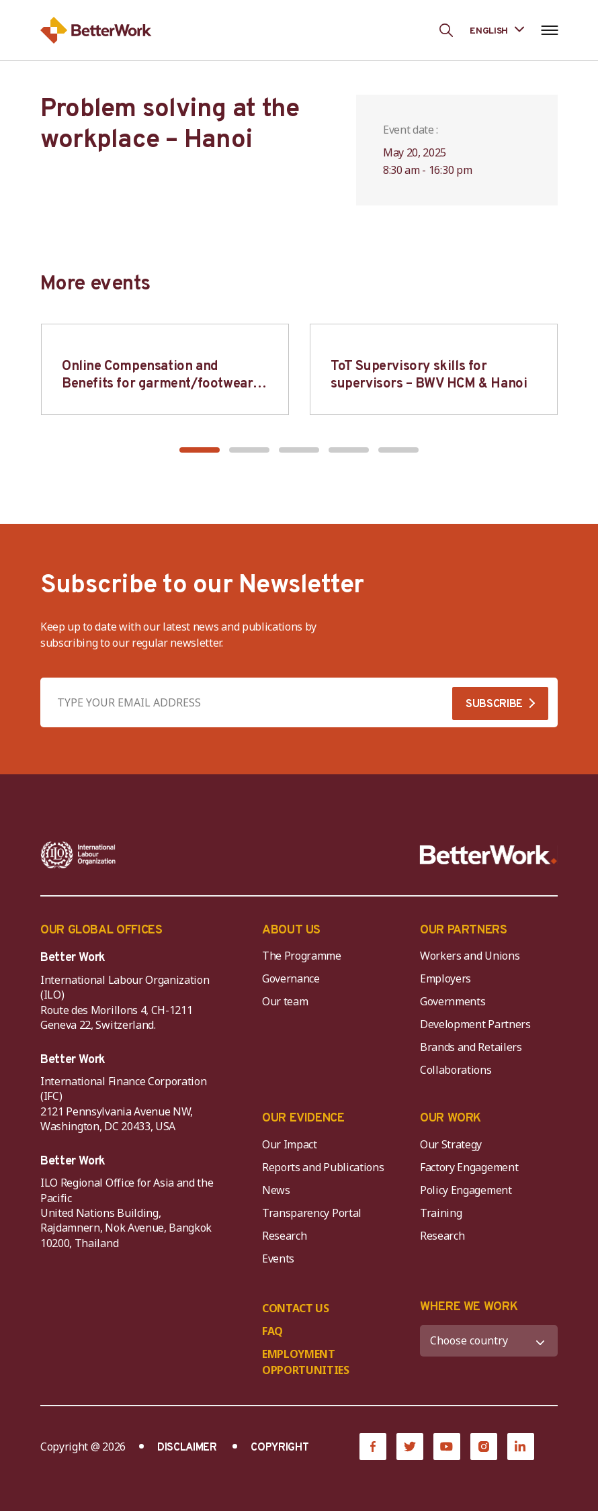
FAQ (272, 1331)
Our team (285, 1001)
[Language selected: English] (497, 29)
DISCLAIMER (187, 1448)
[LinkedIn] (520, 1446)
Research (284, 1235)
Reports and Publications (323, 1167)
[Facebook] (372, 1446)
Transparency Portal (311, 1212)
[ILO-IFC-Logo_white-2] (78, 854)
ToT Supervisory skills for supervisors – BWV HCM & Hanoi (429, 375)
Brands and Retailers (471, 1047)
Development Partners (475, 1024)
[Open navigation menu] (549, 30)
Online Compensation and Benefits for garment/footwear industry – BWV (157, 384)
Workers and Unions (469, 955)
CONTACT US (295, 1308)
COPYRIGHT (279, 1448)
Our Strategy (451, 1144)
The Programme (301, 955)
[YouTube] (446, 1446)
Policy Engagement (468, 1190)
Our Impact (289, 1144)
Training (441, 1212)
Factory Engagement (469, 1167)
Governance (291, 978)
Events (278, 1258)
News (276, 1190)
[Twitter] (409, 1446)
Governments (452, 1001)
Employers (445, 978)
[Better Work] (488, 855)
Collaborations (456, 1069)
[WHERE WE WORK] (489, 1341)
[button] (199, 450)
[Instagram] (483, 1446)
